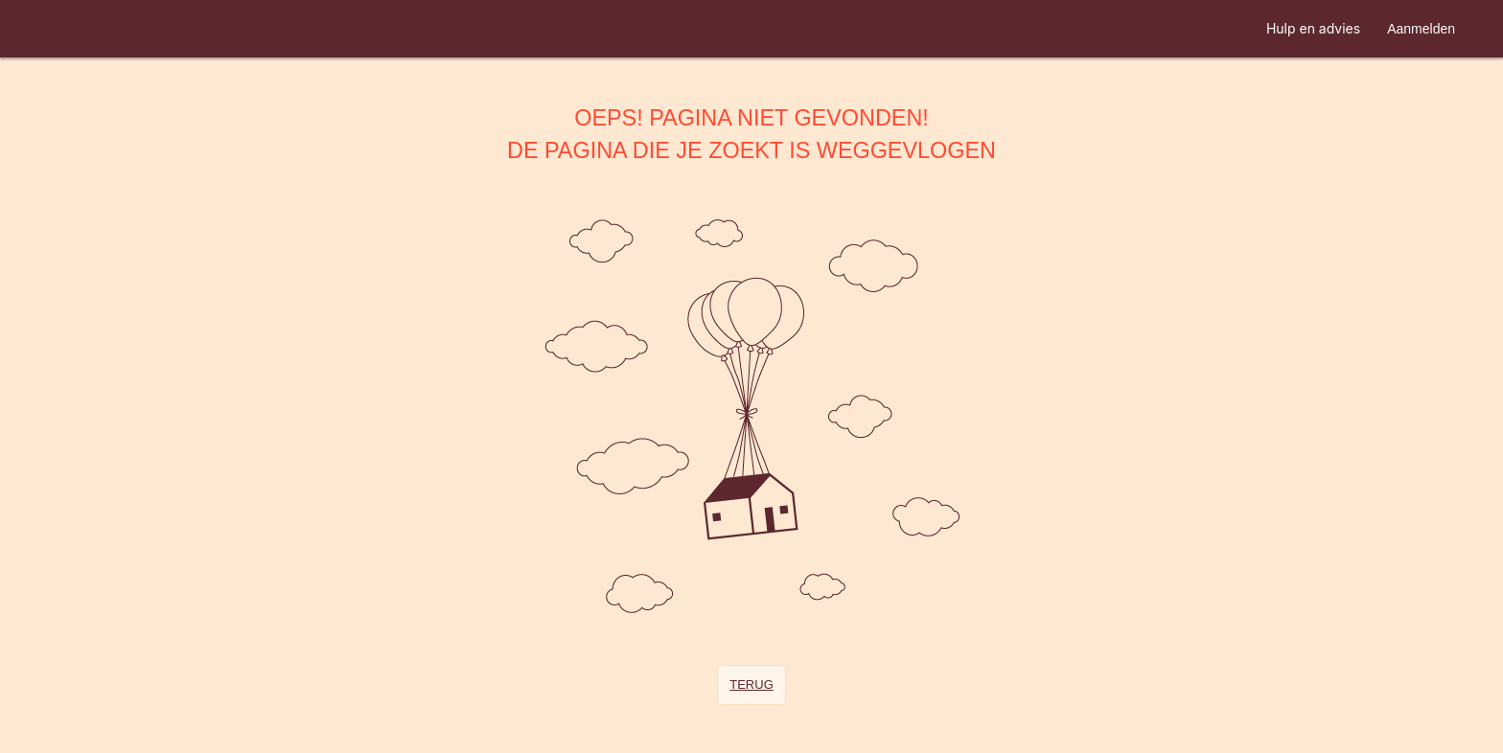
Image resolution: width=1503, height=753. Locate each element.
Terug (751, 684)
